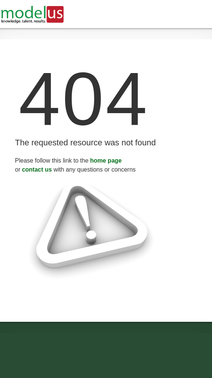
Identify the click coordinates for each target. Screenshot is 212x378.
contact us (37, 169)
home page (106, 160)
